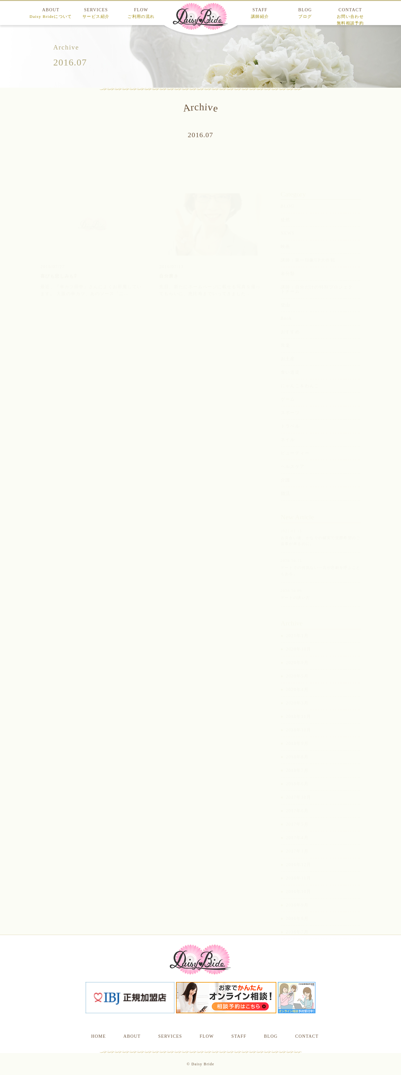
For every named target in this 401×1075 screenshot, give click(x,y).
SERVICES (95, 13)
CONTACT (350, 16)
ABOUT (50, 13)
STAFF (260, 13)
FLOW (141, 13)
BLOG (305, 13)
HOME (98, 1036)
